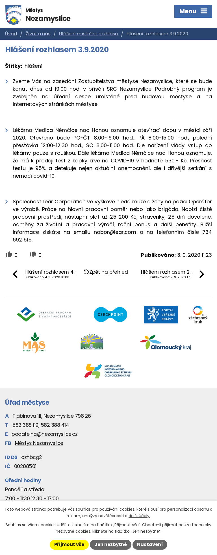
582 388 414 (55, 424)
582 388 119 (25, 424)
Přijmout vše (69, 544)
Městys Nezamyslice (39, 443)
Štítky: (13, 65)
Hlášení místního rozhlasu (88, 34)
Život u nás (38, 34)
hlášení (33, 65)
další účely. (139, 516)
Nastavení (150, 544)
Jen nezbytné (111, 544)
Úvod (11, 34)
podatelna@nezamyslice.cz (44, 434)
